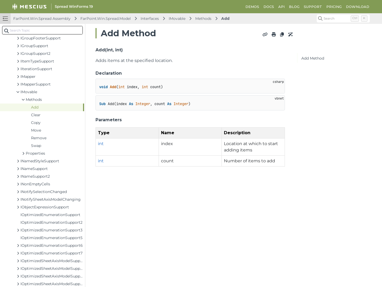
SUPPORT (313, 7)
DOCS (268, 7)
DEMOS (252, 7)
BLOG (294, 7)
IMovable (177, 18)
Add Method (312, 58)
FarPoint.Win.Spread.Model (105, 18)
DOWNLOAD (357, 7)
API (281, 7)
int (101, 143)
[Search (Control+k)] (343, 19)
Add (225, 18)
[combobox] (42, 30)
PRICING (334, 7)
